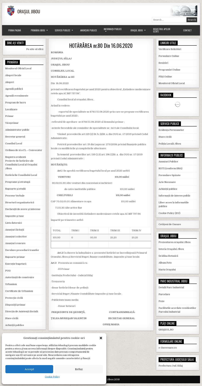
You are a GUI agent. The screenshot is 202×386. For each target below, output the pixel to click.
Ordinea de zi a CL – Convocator (23, 150)
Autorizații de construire (19, 277)
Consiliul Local (13, 143)
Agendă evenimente (16, 95)
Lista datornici (13, 222)
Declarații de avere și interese (22, 209)
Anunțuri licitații (14, 229)
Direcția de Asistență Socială (21, 311)
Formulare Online (169, 56)
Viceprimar (12, 123)
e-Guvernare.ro (168, 347)
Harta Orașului (167, 269)
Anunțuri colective (16, 236)
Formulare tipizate (170, 175)
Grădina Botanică (168, 256)
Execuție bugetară (15, 263)
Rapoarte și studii (15, 188)
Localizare (11, 109)
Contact (187, 30)
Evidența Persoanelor (171, 130)
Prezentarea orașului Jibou (174, 242)
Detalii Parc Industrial (171, 287)
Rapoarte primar (15, 257)
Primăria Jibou (38, 30)
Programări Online (169, 69)
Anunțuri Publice (88, 30)
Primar (9, 116)
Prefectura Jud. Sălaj (171, 365)
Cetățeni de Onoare (170, 224)
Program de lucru (15, 102)
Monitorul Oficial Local (18, 68)
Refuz (79, 369)
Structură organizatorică (19, 202)
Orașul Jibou (136, 30)
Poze (162, 301)
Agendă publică (14, 88)
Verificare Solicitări (170, 49)
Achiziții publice (14, 325)
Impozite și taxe (14, 216)
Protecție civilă (14, 298)
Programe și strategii (17, 182)
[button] (101, 338)
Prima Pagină (14, 30)
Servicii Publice (62, 30)
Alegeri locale (13, 75)
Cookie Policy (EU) (169, 213)
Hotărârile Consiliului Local (21, 175)
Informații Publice (113, 29)
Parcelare (164, 294)
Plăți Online (165, 76)
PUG (7, 270)
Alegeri (9, 82)
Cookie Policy (52, 377)
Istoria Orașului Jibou (171, 249)
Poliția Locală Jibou (170, 143)
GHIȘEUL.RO (166, 329)
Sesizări (163, 63)
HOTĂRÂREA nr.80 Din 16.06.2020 (101, 45)
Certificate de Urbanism (19, 291)
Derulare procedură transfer (22, 250)
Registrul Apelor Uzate (161, 30)
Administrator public (17, 129)
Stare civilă (11, 318)
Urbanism (11, 284)
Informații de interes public (174, 195)
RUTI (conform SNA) (170, 168)
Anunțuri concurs (15, 243)
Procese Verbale (15, 195)
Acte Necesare (167, 182)
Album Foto (165, 262)
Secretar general (15, 136)
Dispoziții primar (15, 304)
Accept (29, 369)
